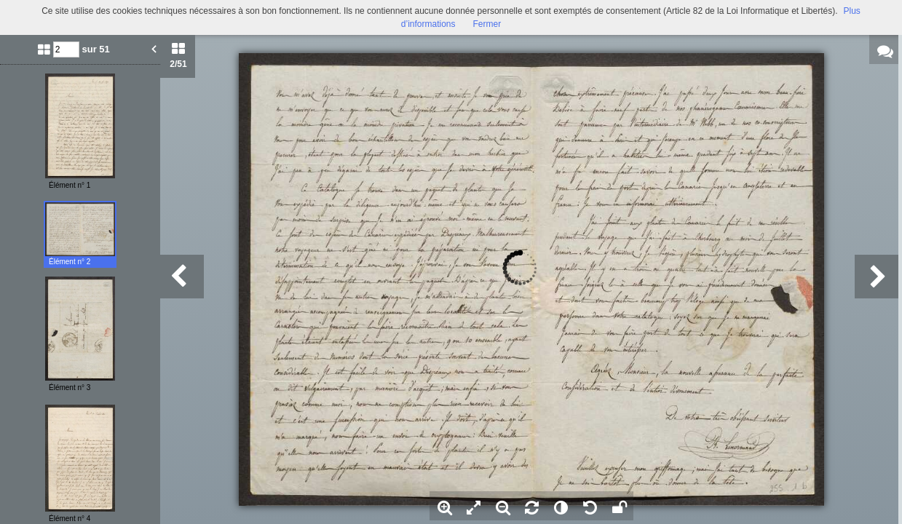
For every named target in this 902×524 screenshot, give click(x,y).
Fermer (487, 24)
